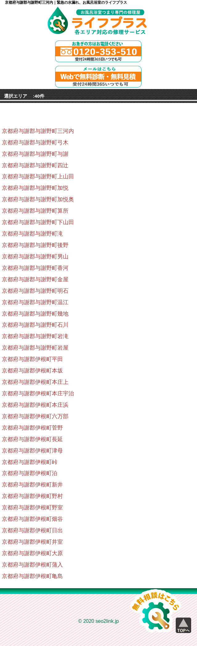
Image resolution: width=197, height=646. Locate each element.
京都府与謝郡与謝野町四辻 (35, 165)
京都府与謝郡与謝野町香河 (35, 268)
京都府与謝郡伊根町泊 (29, 473)
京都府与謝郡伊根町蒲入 (32, 565)
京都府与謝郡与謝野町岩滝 (35, 336)
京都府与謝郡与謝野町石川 (35, 325)
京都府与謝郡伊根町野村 (32, 496)
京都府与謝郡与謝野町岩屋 (35, 348)
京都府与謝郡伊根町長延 (32, 439)
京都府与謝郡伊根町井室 (32, 542)
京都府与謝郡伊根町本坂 (32, 371)
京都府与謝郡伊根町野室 (32, 507)
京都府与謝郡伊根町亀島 (32, 576)
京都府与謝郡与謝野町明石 (35, 291)
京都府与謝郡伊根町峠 (29, 462)
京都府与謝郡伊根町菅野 (32, 428)
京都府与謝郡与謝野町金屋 (35, 279)
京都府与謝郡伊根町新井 (32, 485)
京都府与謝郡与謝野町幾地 (35, 314)
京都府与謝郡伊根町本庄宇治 (38, 393)
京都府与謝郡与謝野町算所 (35, 211)
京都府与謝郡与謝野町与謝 (35, 154)
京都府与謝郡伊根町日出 (32, 530)
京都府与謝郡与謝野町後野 (35, 245)
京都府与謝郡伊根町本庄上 (35, 382)
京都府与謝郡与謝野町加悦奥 (38, 199)
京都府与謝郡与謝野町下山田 (38, 222)
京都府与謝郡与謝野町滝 (32, 234)
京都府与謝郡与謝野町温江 (35, 302)
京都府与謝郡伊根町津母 (32, 451)
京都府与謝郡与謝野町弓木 (35, 142)
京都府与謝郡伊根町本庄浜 (35, 405)
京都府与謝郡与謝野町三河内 (38, 131)
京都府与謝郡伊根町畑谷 (32, 519)
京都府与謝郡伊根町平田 (32, 359)
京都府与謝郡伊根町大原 (32, 553)
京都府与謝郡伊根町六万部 (35, 416)
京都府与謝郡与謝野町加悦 (35, 188)
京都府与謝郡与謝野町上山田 (38, 176)
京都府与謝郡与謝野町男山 (35, 256)
